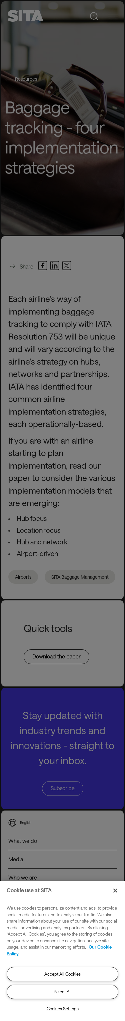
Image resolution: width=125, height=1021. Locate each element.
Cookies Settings (63, 1008)
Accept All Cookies (62, 974)
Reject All (63, 991)
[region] (62, 951)
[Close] (115, 890)
